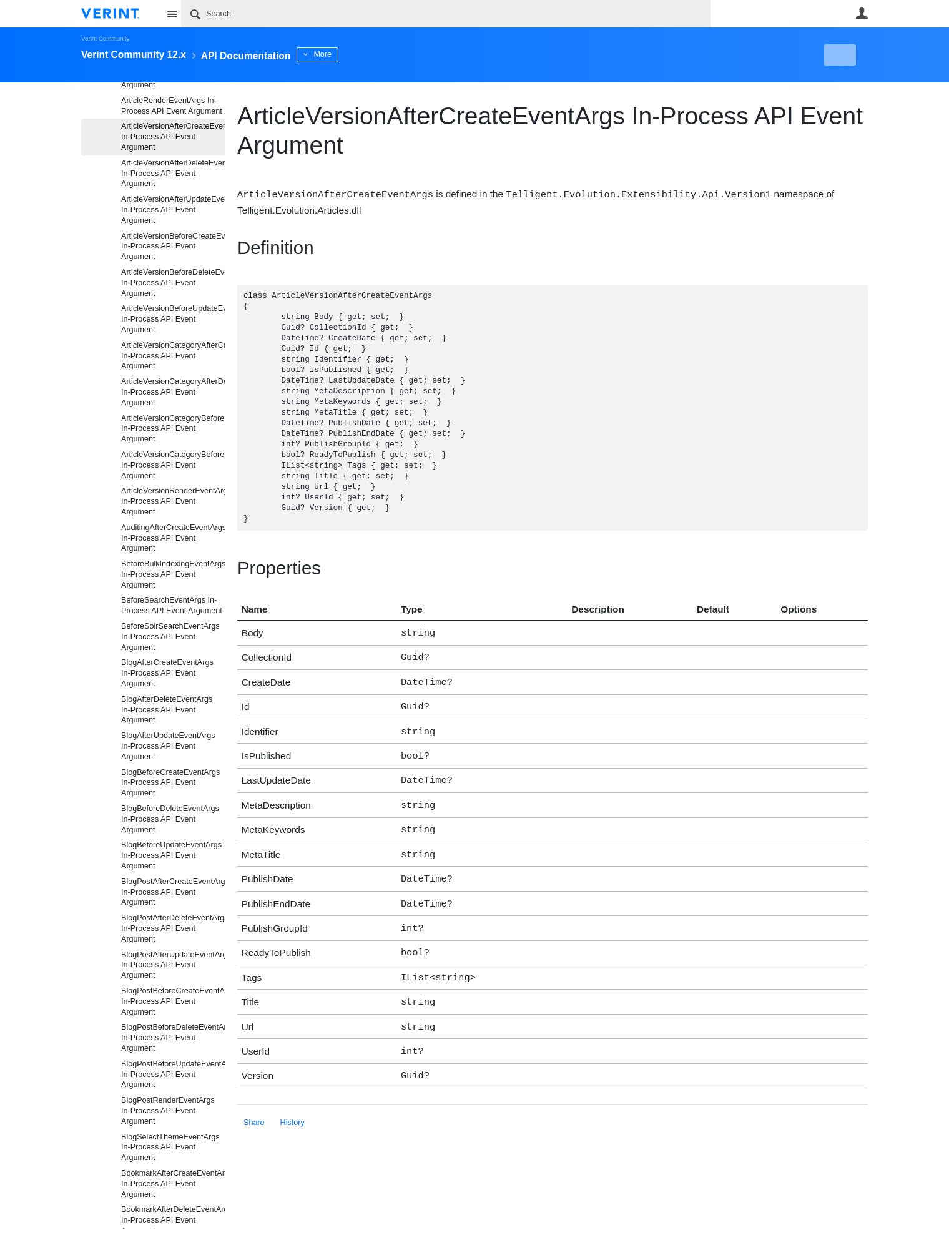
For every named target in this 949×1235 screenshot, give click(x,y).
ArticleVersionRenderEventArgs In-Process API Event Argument (173, 501)
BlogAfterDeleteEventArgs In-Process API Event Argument (166, 710)
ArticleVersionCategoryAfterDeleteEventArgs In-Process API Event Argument (173, 392)
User (861, 13)
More (356, 54)
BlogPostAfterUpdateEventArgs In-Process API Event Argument (173, 965)
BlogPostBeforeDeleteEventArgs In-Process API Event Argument (173, 1038)
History (292, 1098)
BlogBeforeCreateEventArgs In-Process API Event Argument (170, 783)
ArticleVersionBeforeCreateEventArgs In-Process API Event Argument (173, 247)
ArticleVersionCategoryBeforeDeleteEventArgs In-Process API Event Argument (173, 465)
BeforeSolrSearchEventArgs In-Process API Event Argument (170, 637)
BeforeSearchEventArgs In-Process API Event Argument (171, 605)
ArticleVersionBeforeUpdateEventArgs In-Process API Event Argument (173, 319)
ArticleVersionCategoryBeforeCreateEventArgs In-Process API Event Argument (173, 429)
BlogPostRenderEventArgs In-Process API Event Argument (168, 1111)
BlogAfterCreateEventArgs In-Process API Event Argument (167, 673)
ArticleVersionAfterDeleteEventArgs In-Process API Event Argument (173, 174)
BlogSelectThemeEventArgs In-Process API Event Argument (170, 1148)
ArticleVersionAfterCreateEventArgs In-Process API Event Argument (173, 137)
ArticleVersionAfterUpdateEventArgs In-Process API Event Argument (173, 210)
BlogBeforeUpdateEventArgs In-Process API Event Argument (171, 855)
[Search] (446, 13)
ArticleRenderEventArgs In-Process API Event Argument (171, 106)
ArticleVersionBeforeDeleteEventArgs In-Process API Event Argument (173, 283)
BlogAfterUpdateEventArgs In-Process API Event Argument (168, 746)
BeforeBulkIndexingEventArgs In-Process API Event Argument (173, 574)
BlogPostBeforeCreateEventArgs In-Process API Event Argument (173, 1001)
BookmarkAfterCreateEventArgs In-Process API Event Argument (173, 1184)
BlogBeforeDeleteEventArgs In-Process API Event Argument (170, 819)
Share (254, 1098)
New (839, 55)
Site (171, 13)
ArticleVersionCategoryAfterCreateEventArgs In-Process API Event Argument (173, 356)
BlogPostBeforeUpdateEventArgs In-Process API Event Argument (173, 1075)
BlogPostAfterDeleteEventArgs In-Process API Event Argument (173, 928)
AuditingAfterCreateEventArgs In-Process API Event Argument (173, 538)
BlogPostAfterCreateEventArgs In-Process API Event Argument (173, 892)
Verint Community (105, 38)
